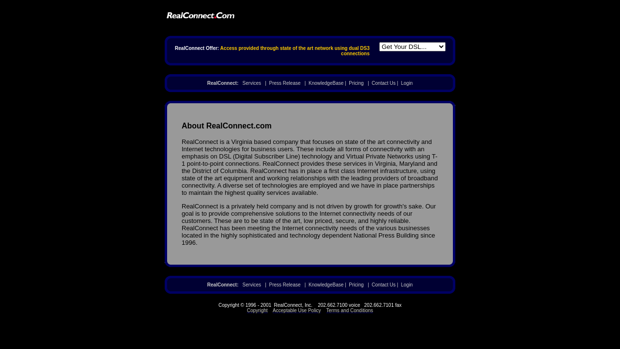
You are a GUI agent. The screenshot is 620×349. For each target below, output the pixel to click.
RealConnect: (222, 83)
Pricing (356, 83)
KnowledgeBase (326, 83)
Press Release (284, 83)
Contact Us (383, 83)
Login (407, 83)
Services (252, 83)
